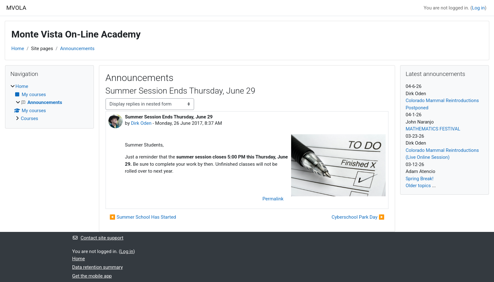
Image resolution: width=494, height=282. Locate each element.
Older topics (418, 185)
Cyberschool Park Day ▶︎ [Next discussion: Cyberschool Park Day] (357, 217)
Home (17, 48)
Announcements (77, 48)
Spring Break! (419, 178)
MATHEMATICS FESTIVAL (432, 129)
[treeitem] (49, 102)
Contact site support (97, 238)
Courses (29, 118)
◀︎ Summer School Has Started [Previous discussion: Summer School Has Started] (143, 217)
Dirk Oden (141, 123)
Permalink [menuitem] (273, 199)
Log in (478, 8)
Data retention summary (97, 267)
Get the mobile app (92, 276)
